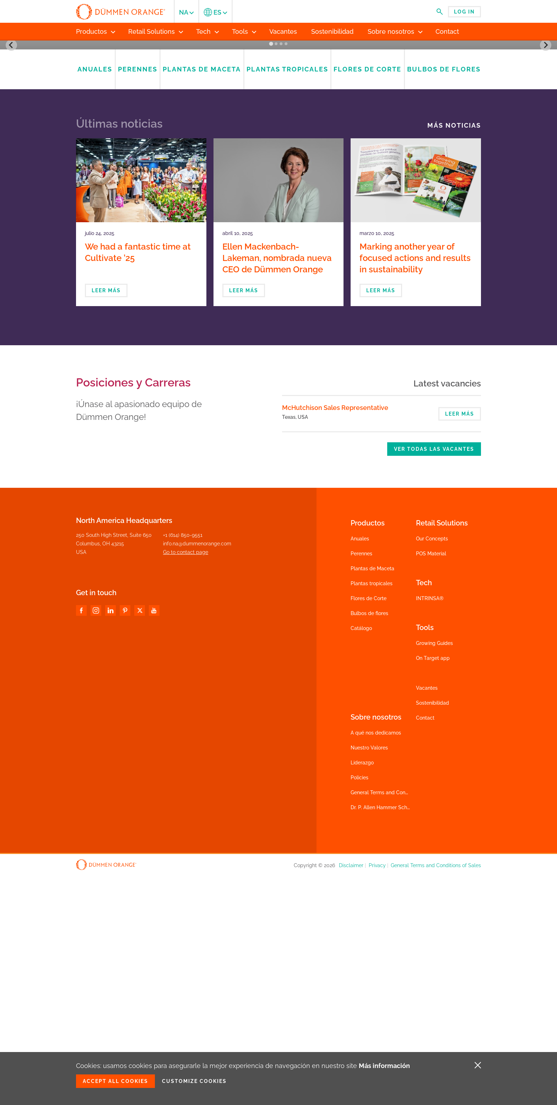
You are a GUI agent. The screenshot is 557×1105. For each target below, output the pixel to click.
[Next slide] (545, 159)
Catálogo (361, 857)
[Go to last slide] (11, 159)
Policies (359, 1007)
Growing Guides (434, 872)
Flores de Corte (368, 828)
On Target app (433, 887)
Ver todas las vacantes (434, 678)
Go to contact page (185, 781)
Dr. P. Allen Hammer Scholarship (388, 1037)
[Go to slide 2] (276, 273)
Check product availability (381, 211)
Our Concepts (432, 768)
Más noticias (454, 354)
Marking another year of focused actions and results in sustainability (415, 487)
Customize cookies (194, 1081)
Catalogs (381, 179)
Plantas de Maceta (372, 798)
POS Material (431, 783)
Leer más (106, 520)
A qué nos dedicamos (376, 962)
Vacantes (427, 917)
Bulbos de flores (369, 842)
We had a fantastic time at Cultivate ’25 (138, 481)
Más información (384, 1065)
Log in (464, 12)
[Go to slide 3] (281, 273)
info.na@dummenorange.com (197, 773)
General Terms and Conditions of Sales (396, 1022)
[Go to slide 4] (286, 273)
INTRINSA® (430, 828)
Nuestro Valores (369, 977)
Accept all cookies (115, 1081)
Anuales (360, 768)
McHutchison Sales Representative (335, 637)
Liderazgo (362, 992)
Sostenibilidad (432, 932)
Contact (425, 947)
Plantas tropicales (372, 813)
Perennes (361, 783)
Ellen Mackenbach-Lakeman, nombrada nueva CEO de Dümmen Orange (277, 487)
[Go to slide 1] (271, 273)
